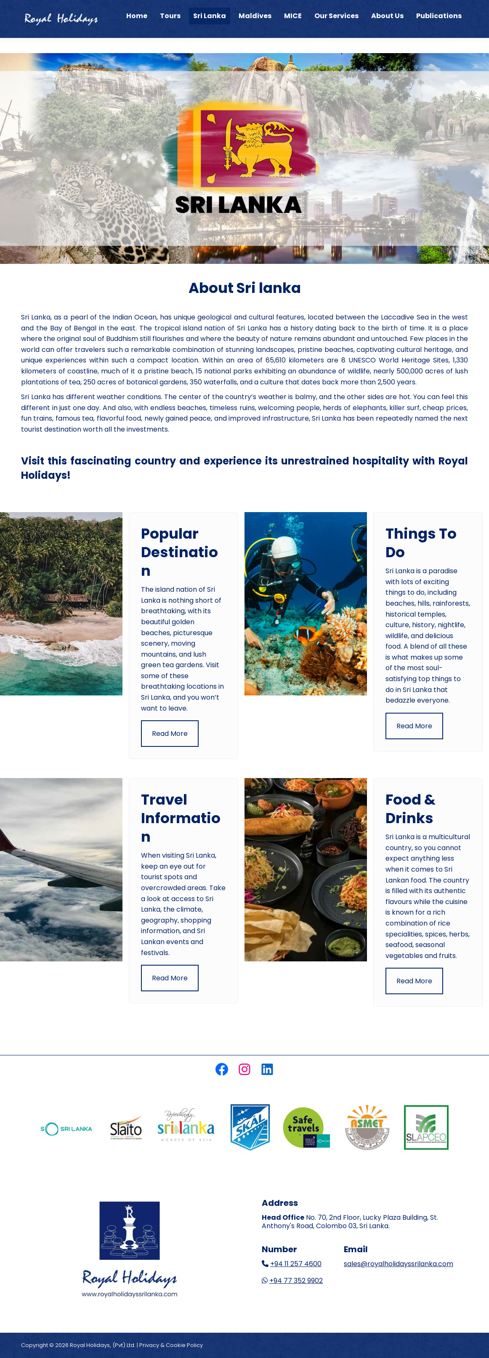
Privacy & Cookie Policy (171, 1345)
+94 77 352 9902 (296, 1281)
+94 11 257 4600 (296, 1264)
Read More (170, 733)
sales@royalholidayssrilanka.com (398, 1264)
